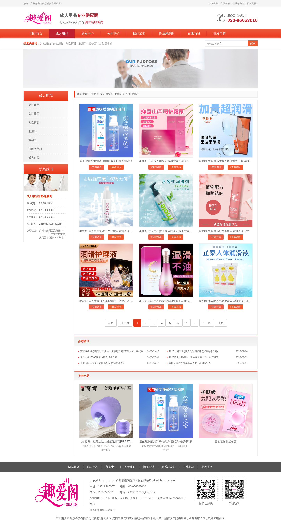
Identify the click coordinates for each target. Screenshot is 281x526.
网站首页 (36, 33)
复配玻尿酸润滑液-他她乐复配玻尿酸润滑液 (106, 161)
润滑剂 (82, 43)
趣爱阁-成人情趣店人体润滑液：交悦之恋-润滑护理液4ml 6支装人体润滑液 (106, 300)
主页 (94, 93)
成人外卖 (33, 157)
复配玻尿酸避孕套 (226, 441)
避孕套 (93, 43)
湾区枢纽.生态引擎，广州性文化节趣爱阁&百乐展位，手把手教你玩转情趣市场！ (113, 351)
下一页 (207, 323)
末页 (221, 323)
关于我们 (113, 33)
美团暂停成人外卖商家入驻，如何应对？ (190, 363)
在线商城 (194, 33)
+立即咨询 (96, 167)
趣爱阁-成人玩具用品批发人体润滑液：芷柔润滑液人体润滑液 (226, 300)
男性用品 (45, 43)
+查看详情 (115, 167)
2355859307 (45, 203)
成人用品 (62, 33)
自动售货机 (105, 43)
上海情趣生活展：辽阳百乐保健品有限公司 (102, 363)
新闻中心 (87, 33)
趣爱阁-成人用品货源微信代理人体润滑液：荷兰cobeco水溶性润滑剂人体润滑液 (166, 231)
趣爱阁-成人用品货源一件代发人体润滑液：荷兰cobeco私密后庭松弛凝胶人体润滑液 (106, 231)
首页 (111, 323)
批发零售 (219, 33)
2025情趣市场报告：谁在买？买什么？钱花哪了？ (195, 357)
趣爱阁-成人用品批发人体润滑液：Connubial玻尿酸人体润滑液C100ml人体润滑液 (166, 300)
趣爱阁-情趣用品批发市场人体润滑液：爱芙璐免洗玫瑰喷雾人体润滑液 (226, 231)
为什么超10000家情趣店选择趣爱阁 (98, 357)
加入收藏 (213, 3)
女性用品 (58, 43)
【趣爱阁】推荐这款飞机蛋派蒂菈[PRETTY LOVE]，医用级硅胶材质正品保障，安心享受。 (106, 441)
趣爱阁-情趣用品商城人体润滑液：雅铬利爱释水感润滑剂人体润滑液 (226, 161)
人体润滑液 (132, 93)
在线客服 (225, 3)
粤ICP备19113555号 (102, 509)
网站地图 (252, 3)
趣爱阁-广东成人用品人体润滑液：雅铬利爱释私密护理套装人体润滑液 (166, 161)
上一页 (125, 323)
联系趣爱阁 (238, 3)
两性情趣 (71, 43)
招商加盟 (139, 33)
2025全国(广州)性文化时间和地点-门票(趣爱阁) (193, 351)
